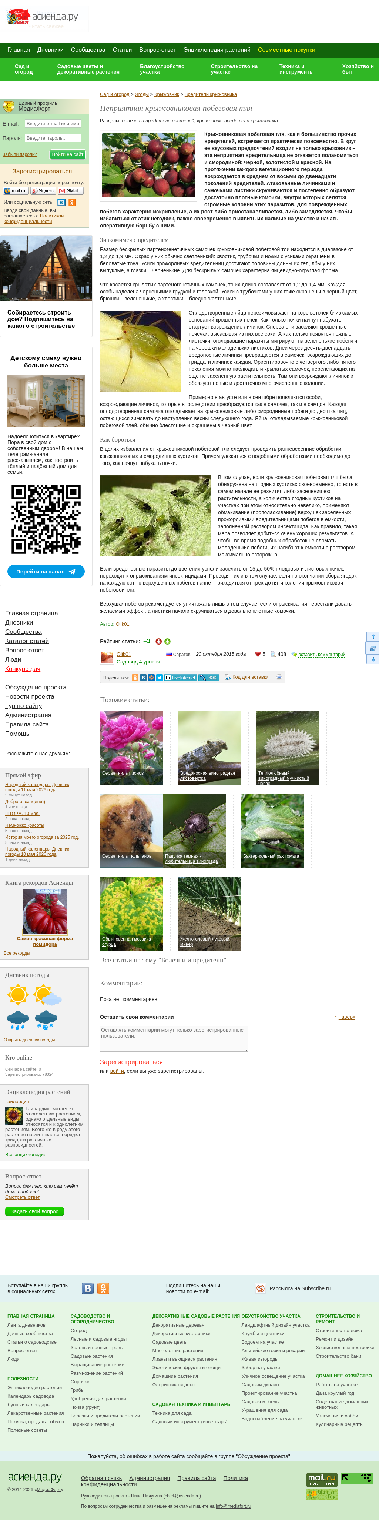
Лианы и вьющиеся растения (184, 1359)
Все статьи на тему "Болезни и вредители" (163, 960)
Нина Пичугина (146, 1496)
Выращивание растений (97, 1364)
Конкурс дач (22, 668)
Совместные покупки (286, 50)
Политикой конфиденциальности (34, 218)
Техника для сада (172, 1413)
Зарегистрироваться (131, 1062)
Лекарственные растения (35, 1413)
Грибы (78, 1390)
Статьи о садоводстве (32, 1342)
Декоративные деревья (178, 1325)
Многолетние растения (178, 1350)
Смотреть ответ (22, 1197)
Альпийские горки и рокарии (273, 1350)
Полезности (22, 1378)
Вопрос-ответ (158, 50)
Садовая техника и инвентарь (191, 1404)
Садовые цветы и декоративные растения (88, 69)
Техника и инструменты (296, 69)
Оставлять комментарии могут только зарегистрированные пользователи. (174, 1039)
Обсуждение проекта (36, 687)
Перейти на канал (40, 571)
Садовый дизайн (260, 1384)
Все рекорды (17, 953)
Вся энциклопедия (25, 1154)
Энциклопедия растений (217, 50)
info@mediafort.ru (233, 1506)
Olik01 (123, 624)
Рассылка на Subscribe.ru (300, 1288)
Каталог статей (27, 641)
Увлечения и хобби (337, 1415)
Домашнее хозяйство (344, 1375)
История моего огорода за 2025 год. (42, 837)
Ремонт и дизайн (334, 1339)
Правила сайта (27, 724)
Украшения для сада (265, 1410)
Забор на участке (261, 1367)
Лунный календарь (28, 1404)
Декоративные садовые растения (196, 1316)
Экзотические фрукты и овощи (186, 1367)
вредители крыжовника (251, 120)
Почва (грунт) (86, 1407)
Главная (18, 50)
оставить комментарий (321, 654)
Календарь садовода (30, 1396)
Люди (13, 659)
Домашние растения (175, 1376)
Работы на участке (337, 1384)
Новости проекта (29, 696)
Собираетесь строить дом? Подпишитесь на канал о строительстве (41, 319)
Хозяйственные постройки (345, 1347)
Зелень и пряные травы (97, 1347)
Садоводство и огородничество (92, 1319)
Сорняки (80, 1381)
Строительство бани (338, 1356)
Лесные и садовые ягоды (99, 1339)
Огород (79, 1330)
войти (117, 1071)
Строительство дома (339, 1330)
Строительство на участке (234, 69)
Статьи (122, 50)
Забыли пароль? (20, 154)
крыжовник (209, 120)
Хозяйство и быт (358, 69)
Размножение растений (97, 1373)
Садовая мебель (260, 1401)
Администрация (28, 715)
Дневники (50, 50)
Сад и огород (24, 69)
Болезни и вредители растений (105, 1415)
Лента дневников (26, 1325)
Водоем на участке (263, 1342)
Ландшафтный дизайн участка (276, 1325)
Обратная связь (101, 1478)
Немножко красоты (24, 825)
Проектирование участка (269, 1393)
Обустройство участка (271, 1316)
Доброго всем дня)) (25, 801)
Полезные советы (27, 1430)
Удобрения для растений (99, 1398)
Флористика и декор (174, 1384)
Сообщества (88, 50)
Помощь (17, 733)
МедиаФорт (49, 1489)
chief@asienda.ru (182, 1496)
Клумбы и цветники (263, 1333)
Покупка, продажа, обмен (35, 1421)
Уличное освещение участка (273, 1376)
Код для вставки (250, 677)
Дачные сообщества (30, 1333)
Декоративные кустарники (181, 1333)
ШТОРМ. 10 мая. (22, 813)
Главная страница (31, 613)
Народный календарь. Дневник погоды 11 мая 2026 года (37, 787)
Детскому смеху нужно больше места (46, 362)
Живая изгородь (260, 1359)
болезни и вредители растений (158, 120)
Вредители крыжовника (211, 94)
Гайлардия (17, 1101)
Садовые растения (92, 1356)
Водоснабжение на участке (272, 1418)
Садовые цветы (170, 1342)
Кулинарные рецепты (339, 1424)
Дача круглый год (335, 1393)
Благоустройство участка (162, 69)
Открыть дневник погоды (29, 1039)
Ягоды (142, 94)
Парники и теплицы (92, 1424)
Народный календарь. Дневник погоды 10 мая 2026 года (37, 852)
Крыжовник (166, 94)
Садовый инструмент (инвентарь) (190, 1421)
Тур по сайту (23, 705)
